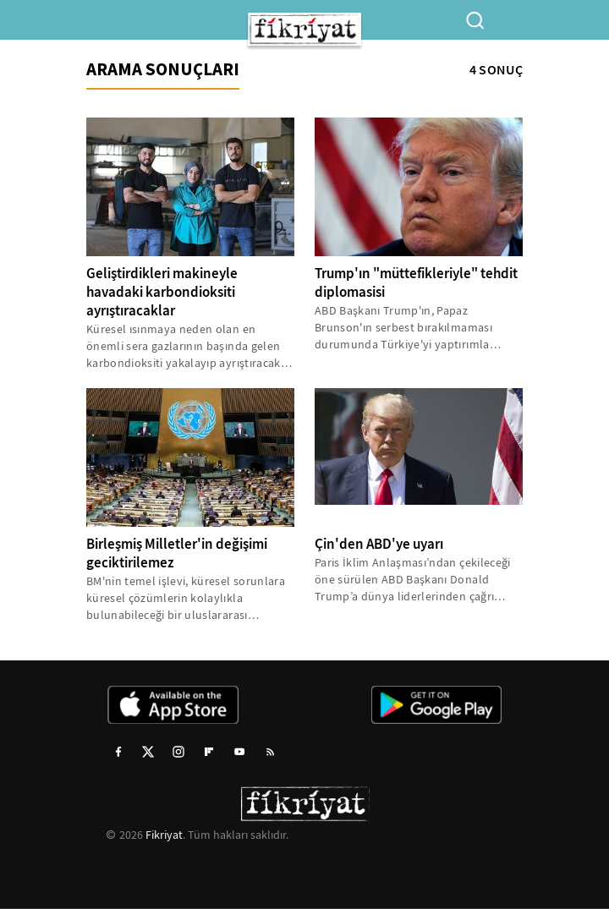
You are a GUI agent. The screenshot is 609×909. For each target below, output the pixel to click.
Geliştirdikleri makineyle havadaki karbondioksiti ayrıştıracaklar (162, 292)
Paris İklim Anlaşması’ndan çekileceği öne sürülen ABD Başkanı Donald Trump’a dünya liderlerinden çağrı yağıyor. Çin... (413, 580)
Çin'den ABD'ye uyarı (379, 544)
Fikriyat (164, 834)
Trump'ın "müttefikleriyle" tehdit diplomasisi (416, 283)
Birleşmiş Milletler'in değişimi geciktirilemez (176, 553)
